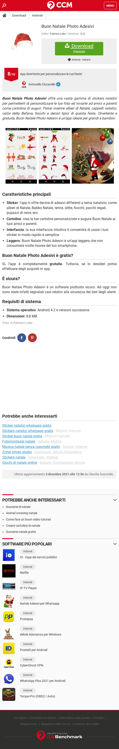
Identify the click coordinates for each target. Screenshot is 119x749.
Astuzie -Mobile (50, 441)
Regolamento (28, 724)
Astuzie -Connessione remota (62, 462)
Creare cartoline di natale (23, 525)
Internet (37, 15)
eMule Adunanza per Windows (40, 634)
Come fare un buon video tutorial (28, 519)
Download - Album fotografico (58, 452)
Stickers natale (13, 457)
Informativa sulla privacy (74, 717)
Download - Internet (43, 457)
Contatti (99, 717)
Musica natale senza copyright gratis (31, 447)
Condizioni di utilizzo (43, 717)
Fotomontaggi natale (18, 441)
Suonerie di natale (18, 507)
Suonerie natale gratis (21, 532)
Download (19, 15)
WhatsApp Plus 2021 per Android (42, 681)
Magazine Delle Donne (55, 724)
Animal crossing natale (21, 513)
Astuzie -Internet (75, 447)
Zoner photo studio (17, 452)
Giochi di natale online (19, 462)
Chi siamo (20, 717)
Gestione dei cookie (86, 724)
